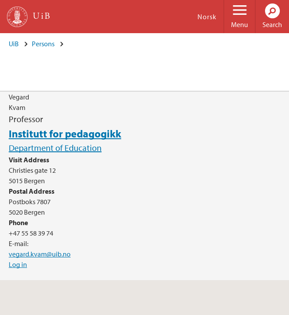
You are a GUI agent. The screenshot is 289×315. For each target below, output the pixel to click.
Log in (18, 264)
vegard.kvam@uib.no (40, 254)
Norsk (207, 16)
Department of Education (55, 147)
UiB (14, 43)
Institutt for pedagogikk (65, 133)
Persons (43, 43)
